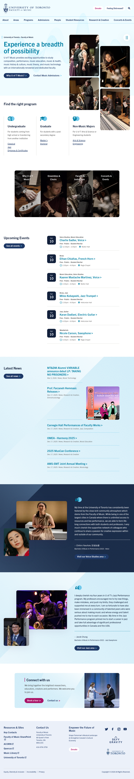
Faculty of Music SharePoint (17, 736)
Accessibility (31, 772)
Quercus (8, 748)
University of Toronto (14, 757)
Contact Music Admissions (47, 75)
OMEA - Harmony (62, 438)
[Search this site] (129, 8)
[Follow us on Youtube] (125, 729)
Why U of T (27, 177)
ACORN (7, 743)
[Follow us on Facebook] (112, 729)
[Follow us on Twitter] (106, 729)
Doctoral (43, 143)
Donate (98, 8)
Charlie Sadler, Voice (74, 240)
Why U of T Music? (16, 75)
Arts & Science (79, 140)
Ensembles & (54, 177)
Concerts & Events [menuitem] (123, 19)
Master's (44, 140)
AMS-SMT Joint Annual (68, 463)
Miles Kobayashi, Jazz (79, 295)
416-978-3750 (42, 747)
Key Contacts (10, 732)
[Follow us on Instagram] (119, 729)
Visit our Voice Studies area (91, 556)
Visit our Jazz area (87, 647)
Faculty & (80, 177)
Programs (28, 19)
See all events (14, 245)
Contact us (53, 700)
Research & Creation (99, 19)
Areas (16, 19)
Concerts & (106, 177)
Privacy (41, 772)
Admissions (43, 19)
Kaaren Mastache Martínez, (81, 277)
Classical (11, 143)
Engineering (78, 143)
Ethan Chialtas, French (78, 258)
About (5, 19)
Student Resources (75, 19)
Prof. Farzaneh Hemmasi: (62, 389)
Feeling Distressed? (115, 8)
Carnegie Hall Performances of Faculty (75, 425)
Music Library (10, 752)
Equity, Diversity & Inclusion (14, 772)
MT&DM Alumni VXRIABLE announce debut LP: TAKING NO (64, 371)
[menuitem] (18, 732)
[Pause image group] (126, 37)
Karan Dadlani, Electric (79, 314)
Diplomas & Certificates (18, 150)
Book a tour (34, 700)
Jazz (9, 147)
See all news (13, 376)
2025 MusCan (64, 450)
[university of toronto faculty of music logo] (27, 8)
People (57, 19)
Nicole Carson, (77, 333)
